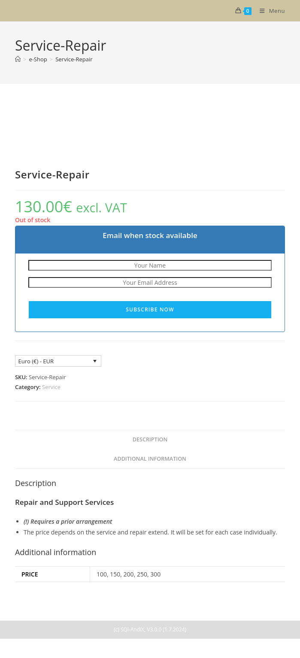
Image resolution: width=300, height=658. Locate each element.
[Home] (18, 59)
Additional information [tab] (150, 458)
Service (51, 387)
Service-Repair (73, 59)
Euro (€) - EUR (35, 361)
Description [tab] (150, 439)
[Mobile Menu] (269, 11)
